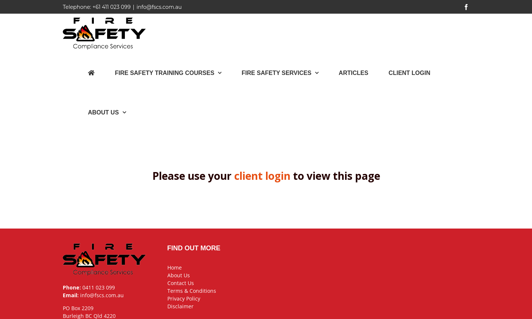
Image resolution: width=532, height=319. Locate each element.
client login (262, 176)
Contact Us (180, 283)
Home (174, 267)
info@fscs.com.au (159, 7)
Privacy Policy (183, 298)
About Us (178, 275)
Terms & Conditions (191, 290)
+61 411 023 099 (111, 7)
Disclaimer (180, 306)
